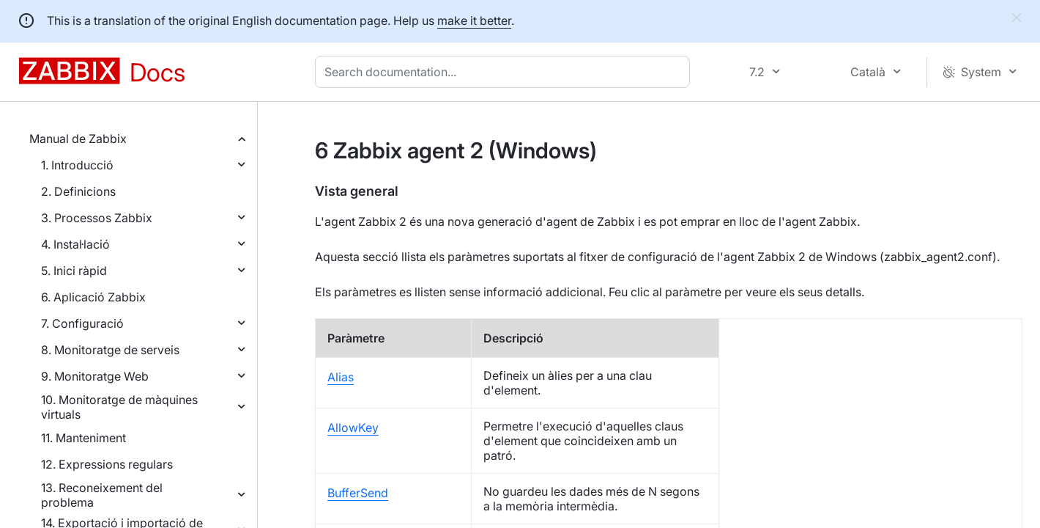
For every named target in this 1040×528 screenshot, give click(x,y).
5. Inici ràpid (74, 270)
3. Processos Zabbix (96, 217)
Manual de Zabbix (78, 138)
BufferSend (357, 492)
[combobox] (505, 72)
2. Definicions (78, 191)
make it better (474, 20)
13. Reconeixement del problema (102, 495)
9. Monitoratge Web (95, 376)
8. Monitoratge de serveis (110, 349)
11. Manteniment (83, 437)
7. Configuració (82, 323)
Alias (340, 377)
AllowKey (353, 427)
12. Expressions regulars (107, 464)
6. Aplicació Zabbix (93, 297)
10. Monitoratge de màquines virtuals (119, 407)
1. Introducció (77, 165)
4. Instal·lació (75, 244)
